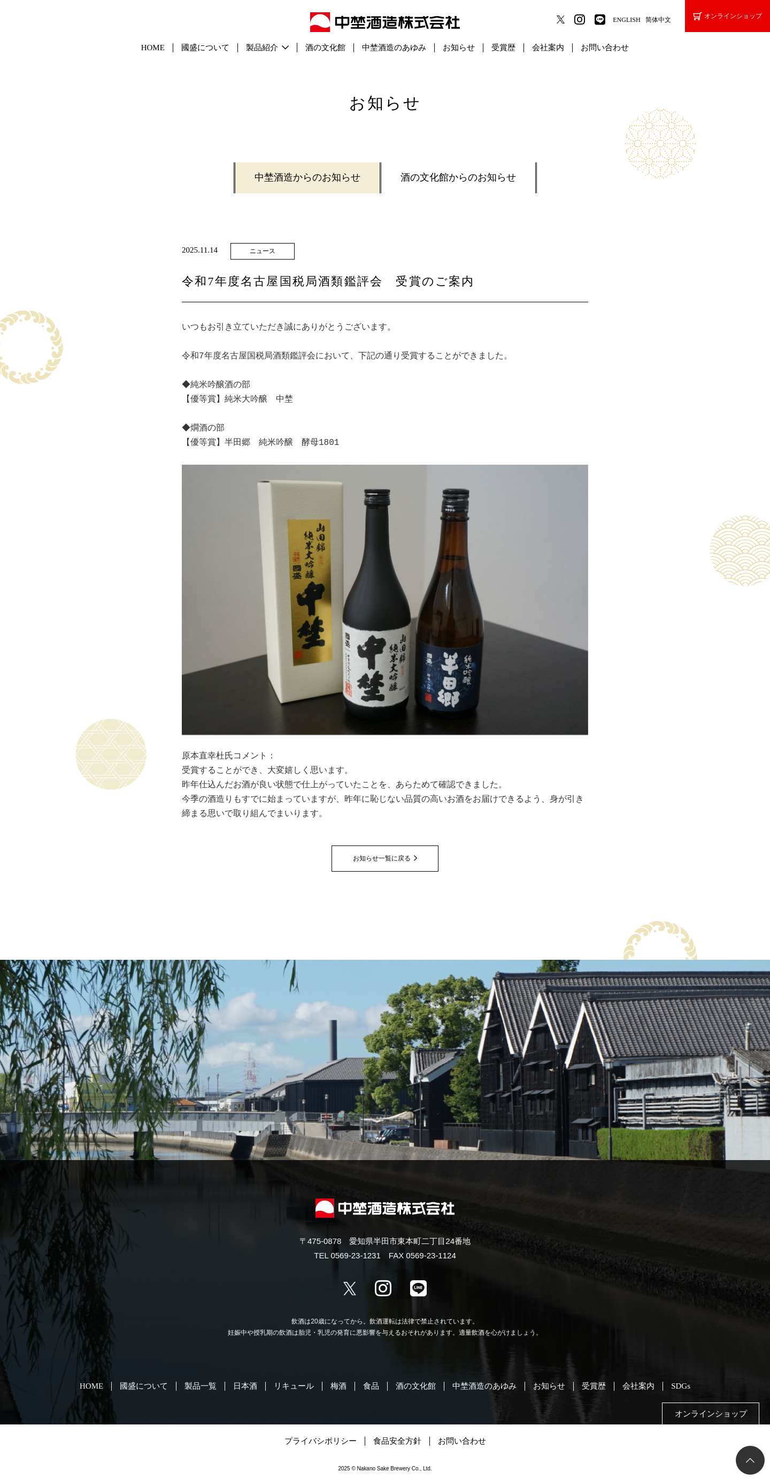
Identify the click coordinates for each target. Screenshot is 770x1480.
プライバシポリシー (320, 1441)
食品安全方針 (397, 1441)
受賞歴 (503, 47)
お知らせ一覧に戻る (382, 858)
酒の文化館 (325, 47)
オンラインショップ (727, 16)
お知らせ (459, 47)
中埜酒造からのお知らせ (307, 177)
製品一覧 (200, 1386)
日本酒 (245, 1386)
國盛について (205, 47)
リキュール (294, 1386)
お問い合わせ (605, 47)
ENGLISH (626, 20)
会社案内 (548, 47)
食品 (371, 1386)
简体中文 (658, 20)
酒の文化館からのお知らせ (458, 177)
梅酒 (338, 1386)
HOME (153, 47)
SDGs (680, 1386)
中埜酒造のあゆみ (394, 47)
